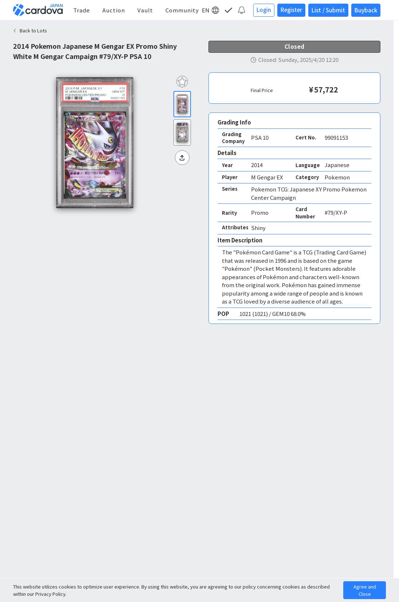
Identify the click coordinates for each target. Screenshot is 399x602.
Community (182, 10)
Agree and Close (364, 590)
